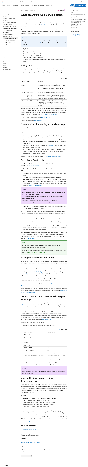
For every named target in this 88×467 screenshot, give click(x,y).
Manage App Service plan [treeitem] (9, 40)
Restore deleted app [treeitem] (8, 50)
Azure (26, 10)
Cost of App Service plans (76, 17)
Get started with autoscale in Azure (52, 156)
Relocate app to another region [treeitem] (10, 52)
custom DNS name (34, 270)
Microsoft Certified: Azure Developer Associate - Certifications (34, 448)
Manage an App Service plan (30, 429)
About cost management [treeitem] (9, 55)
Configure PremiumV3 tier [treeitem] (9, 42)
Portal (72, 5)
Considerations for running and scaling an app (78, 15)
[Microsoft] (2, 2)
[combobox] (9, 12)
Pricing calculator (30, 238)
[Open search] (81, 2)
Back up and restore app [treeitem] (9, 46)
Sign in (84, 1)
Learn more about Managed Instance (29, 421)
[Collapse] (16, 9)
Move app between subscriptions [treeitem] (11, 54)
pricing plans (37, 42)
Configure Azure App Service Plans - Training (30, 442)
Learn (22, 10)
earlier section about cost (27, 305)
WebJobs (51, 145)
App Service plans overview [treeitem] (10, 38)
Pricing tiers (74, 12)
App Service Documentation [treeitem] (9, 14)
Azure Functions (45, 24)
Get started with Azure (81, 5)
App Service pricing (38, 120)
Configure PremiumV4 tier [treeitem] (9, 44)
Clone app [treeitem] (6, 48)
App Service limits (45, 117)
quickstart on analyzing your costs (36, 252)
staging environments (29, 273)
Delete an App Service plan (35, 185)
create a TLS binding (37, 272)
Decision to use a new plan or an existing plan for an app (78, 22)
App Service (32, 10)
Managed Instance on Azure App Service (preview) (78, 25)
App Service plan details (50, 114)
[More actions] (66, 10)
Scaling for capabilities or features (78, 19)
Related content (74, 27)
